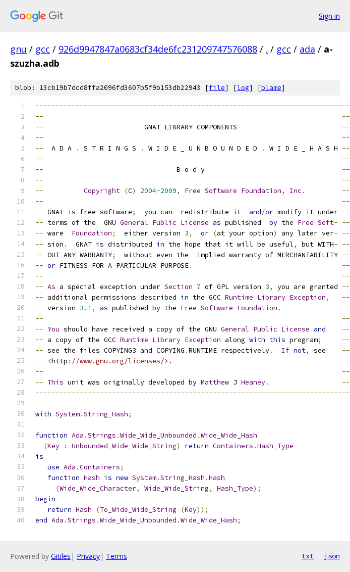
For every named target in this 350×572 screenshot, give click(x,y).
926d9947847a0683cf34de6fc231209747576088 (158, 49)
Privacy (88, 556)
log (243, 87)
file (217, 87)
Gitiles (61, 556)
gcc (42, 49)
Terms (116, 556)
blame (271, 87)
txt (308, 555)
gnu (18, 49)
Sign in (329, 16)
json (332, 555)
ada (307, 49)
